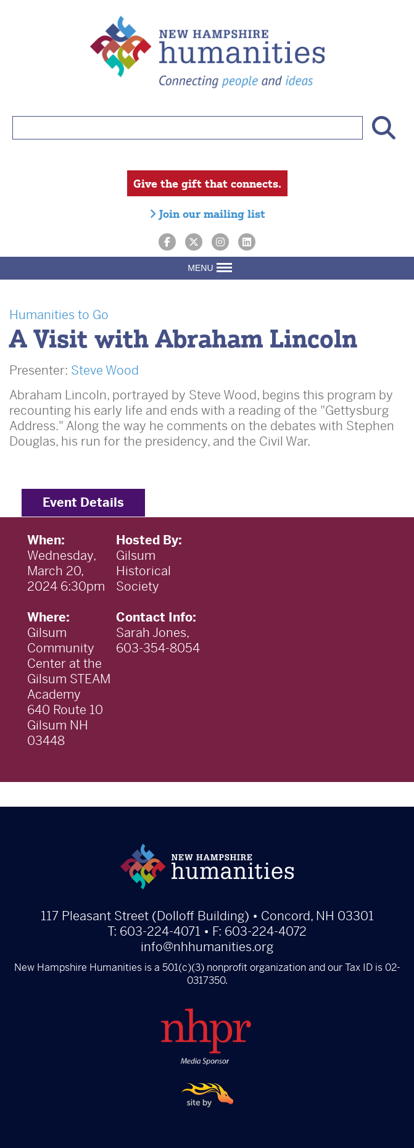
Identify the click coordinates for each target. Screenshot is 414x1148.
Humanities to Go (59, 315)
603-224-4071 (160, 931)
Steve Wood (105, 370)
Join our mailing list (207, 213)
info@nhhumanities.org (207, 947)
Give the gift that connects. (207, 183)
